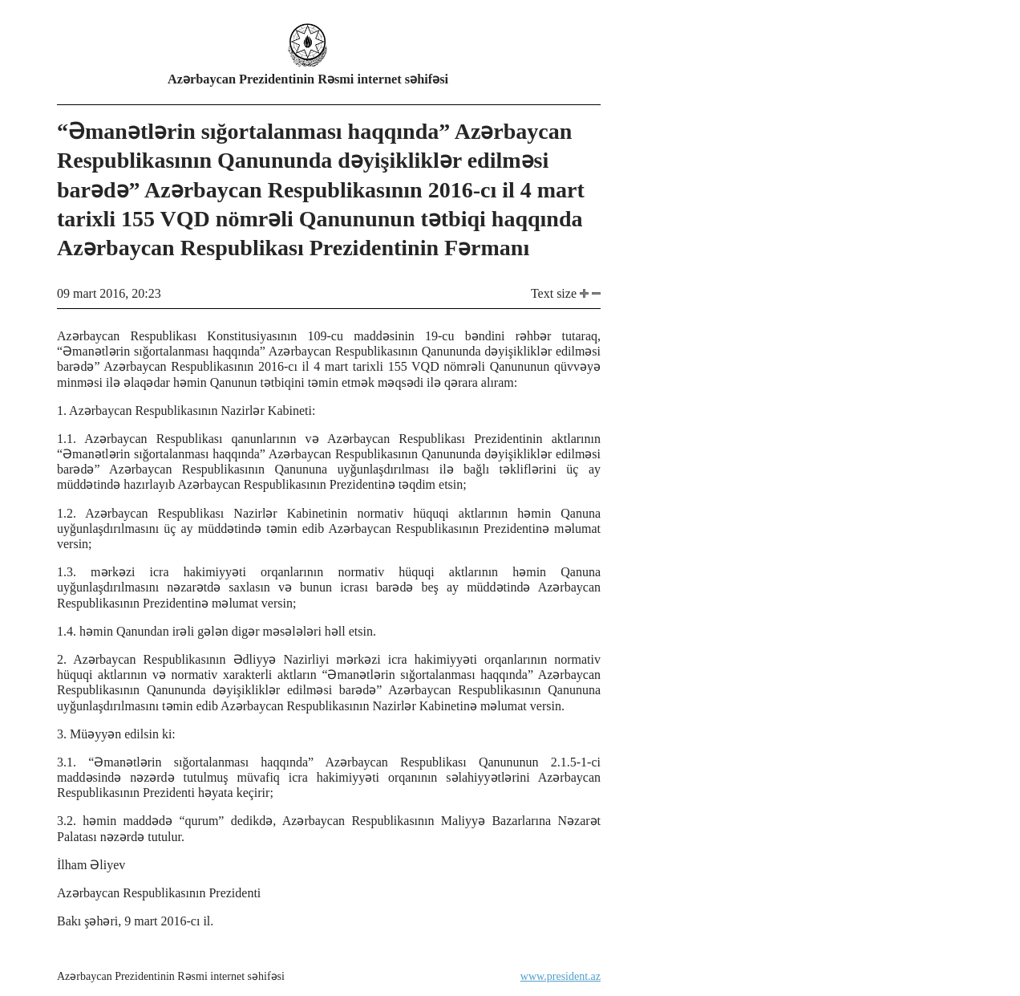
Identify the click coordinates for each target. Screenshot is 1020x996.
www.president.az (560, 976)
